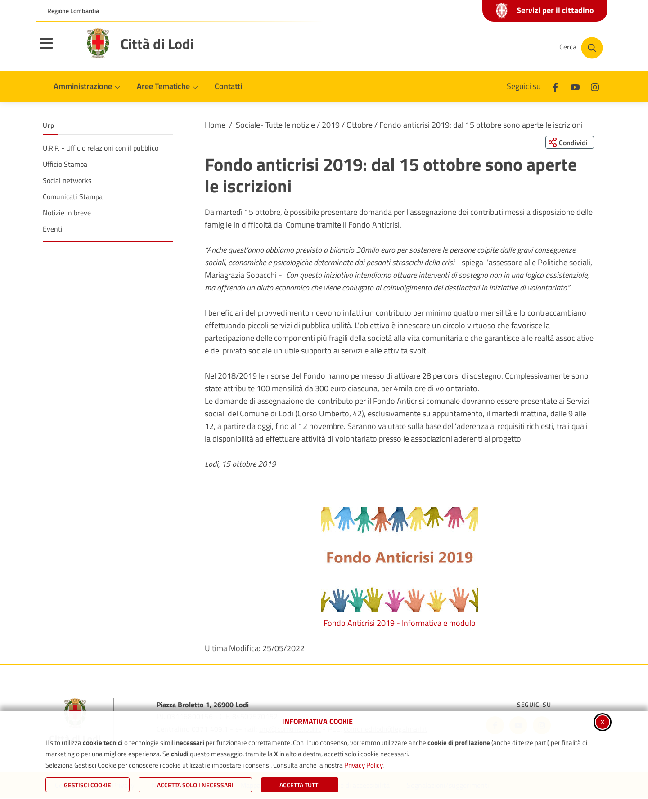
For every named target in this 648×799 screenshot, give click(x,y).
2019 (331, 125)
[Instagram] (595, 86)
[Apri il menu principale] (58, 49)
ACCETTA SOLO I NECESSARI (195, 785)
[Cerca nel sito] (581, 48)
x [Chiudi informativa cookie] (602, 721)
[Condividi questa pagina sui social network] (569, 142)
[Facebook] (555, 86)
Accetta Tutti (299, 785)
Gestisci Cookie (87, 785)
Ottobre (359, 125)
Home (215, 125)
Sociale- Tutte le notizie (276, 125)
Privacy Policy (363, 765)
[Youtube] (575, 86)
